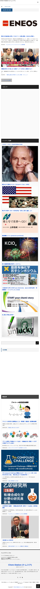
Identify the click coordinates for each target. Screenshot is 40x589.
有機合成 (26, 546)
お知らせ (12, 582)
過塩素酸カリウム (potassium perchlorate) (12, 235)
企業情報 (23, 44)
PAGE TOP (38, 586)
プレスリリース (17, 44)
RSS (22, 577)
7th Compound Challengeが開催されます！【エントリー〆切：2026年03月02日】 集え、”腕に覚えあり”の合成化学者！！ (19, 473)
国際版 (34, 582)
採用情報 (25, 513)
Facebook (26, 582)
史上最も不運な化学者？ (8, 314)
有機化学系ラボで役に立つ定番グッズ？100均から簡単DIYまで (16, 69)
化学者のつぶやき (16, 74)
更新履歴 (16, 582)
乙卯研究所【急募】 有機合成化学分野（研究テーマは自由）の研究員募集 (19, 506)
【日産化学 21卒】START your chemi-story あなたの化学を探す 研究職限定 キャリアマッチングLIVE (19, 288)
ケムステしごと (11, 513)
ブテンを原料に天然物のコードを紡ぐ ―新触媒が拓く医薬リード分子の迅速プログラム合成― (19, 442)
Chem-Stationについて (5, 582)
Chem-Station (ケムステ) (20, 565)
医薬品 (9, 427)
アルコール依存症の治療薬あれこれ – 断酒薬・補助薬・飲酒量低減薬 (19, 421)
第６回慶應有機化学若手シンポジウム (11, 264)
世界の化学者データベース (14, 546)
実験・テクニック (24, 74)
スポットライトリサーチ (13, 447)
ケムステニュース (10, 44)
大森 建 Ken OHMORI (7, 540)
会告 (9, 480)
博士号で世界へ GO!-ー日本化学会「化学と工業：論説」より (17, 210)
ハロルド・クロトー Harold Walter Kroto (12, 144)
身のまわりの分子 (15, 427)
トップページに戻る (6, 80)
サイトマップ (21, 582)
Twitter (30, 582)
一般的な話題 (9, 74)
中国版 (37, 582)
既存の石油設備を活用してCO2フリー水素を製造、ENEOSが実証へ (18, 36)
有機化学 (22, 546)
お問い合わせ (20, 583)
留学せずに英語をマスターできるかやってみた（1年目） (16, 184)
